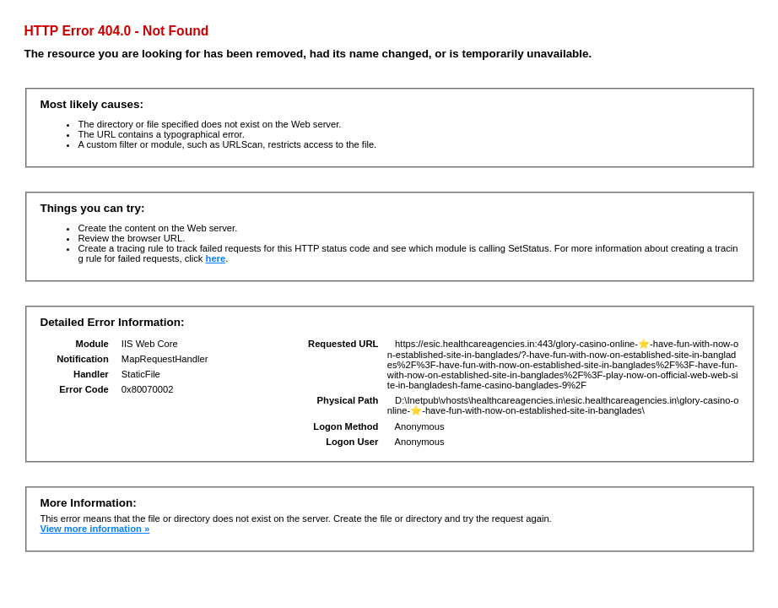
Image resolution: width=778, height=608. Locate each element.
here (216, 258)
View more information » (94, 529)
